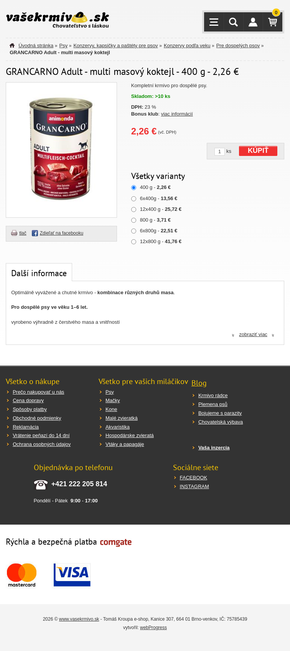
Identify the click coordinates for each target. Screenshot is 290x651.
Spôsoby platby (30, 409)
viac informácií (177, 114)
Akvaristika (117, 427)
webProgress (153, 627)
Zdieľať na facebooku (61, 233)
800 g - (155, 220)
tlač (22, 233)
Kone (111, 409)
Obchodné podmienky (37, 418)
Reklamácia (26, 427)
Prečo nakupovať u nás (38, 392)
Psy (63, 45)
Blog (199, 383)
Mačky (112, 400)
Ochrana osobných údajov (42, 444)
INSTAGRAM (194, 486)
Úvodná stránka (35, 45)
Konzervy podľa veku (187, 45)
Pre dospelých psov (238, 45)
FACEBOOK (194, 477)
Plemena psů (212, 404)
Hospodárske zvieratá (129, 435)
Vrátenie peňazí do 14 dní (41, 435)
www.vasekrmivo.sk (79, 619)
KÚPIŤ (258, 150)
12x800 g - (160, 241)
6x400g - (159, 198)
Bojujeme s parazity (220, 413)
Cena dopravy (28, 400)
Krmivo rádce (213, 395)
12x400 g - (160, 209)
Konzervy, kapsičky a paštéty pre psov (115, 45)
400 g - (155, 187)
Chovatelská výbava (220, 422)
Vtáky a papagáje (124, 444)
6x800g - (159, 231)
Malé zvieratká (121, 418)
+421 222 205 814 (79, 484)
